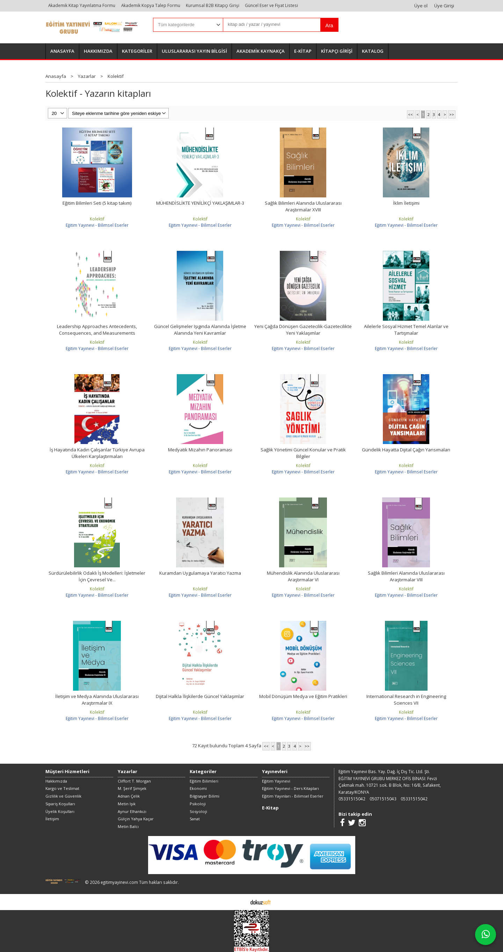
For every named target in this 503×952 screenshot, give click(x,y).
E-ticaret (240, 902)
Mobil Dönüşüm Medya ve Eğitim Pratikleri (303, 696)
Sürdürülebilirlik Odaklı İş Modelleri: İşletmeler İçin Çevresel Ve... (97, 576)
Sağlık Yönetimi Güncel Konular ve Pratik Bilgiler (303, 453)
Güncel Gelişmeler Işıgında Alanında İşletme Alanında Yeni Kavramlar (200, 329)
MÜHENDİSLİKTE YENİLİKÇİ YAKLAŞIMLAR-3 (200, 203)
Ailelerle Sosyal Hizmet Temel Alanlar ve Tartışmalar (406, 329)
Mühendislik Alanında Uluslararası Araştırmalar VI (303, 576)
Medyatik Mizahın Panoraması (200, 449)
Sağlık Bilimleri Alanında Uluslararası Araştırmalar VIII (406, 576)
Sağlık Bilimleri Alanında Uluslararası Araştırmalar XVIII (303, 206)
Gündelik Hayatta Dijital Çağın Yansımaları (406, 449)
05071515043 (383, 798)
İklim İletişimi (406, 203)
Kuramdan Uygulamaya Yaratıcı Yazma (200, 573)
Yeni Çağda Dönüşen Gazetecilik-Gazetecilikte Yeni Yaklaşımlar (303, 329)
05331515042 (351, 798)
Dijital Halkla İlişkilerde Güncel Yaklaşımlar (200, 696)
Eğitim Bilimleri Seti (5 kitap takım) (97, 203)
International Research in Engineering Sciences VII (406, 699)
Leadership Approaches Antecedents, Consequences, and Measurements (97, 329)
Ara (329, 25)
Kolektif (97, 218)
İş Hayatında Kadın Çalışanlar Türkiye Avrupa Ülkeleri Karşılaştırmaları (97, 453)
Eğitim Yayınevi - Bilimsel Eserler (97, 225)
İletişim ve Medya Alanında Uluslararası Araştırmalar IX (97, 699)
